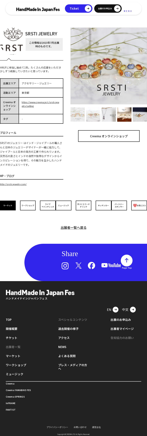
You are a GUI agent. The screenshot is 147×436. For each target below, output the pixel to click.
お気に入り (139, 205)
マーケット (8, 205)
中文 (125, 305)
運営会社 (96, 422)
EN (109, 305)
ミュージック (64, 205)
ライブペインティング (45, 205)
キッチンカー (101, 205)
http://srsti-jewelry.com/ (15, 184)
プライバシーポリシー (57, 422)
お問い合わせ (80, 422)
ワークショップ (27, 205)
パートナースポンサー (119, 205)
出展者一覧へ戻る (74, 223)
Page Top (127, 263)
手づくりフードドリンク (82, 205)
